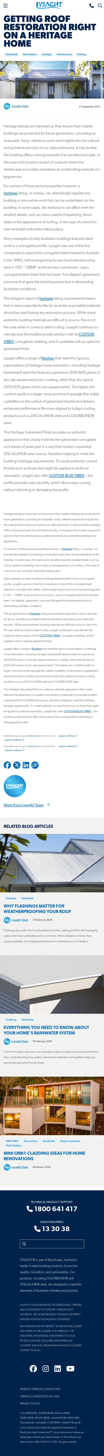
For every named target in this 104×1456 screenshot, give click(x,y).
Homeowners (64, 54)
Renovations (30, 54)
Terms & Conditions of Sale (40, 1396)
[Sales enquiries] (91, 5)
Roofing (81, 54)
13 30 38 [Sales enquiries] (52, 1229)
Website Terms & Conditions (40, 1389)
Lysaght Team (20, 106)
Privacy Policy (30, 1403)
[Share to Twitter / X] (17, 765)
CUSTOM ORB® (50, 635)
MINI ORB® (12, 1141)
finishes (48, 358)
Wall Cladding (13, 1145)
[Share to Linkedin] (26, 765)
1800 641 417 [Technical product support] (52, 1209)
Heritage (46, 54)
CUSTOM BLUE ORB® (67, 476)
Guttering (11, 1020)
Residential (12, 54)
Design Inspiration (70, 1141)
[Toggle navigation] (5, 5)
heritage (10, 193)
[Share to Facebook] (7, 765)
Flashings (11, 898)
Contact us (33, 736)
